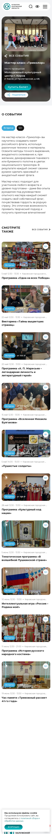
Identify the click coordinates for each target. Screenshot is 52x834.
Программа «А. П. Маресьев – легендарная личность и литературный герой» (22, 372)
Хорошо (13, 827)
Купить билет (18, 87)
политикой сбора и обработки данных (22, 819)
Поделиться (16, 94)
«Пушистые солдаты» (16, 466)
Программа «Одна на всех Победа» (26, 278)
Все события (16, 55)
